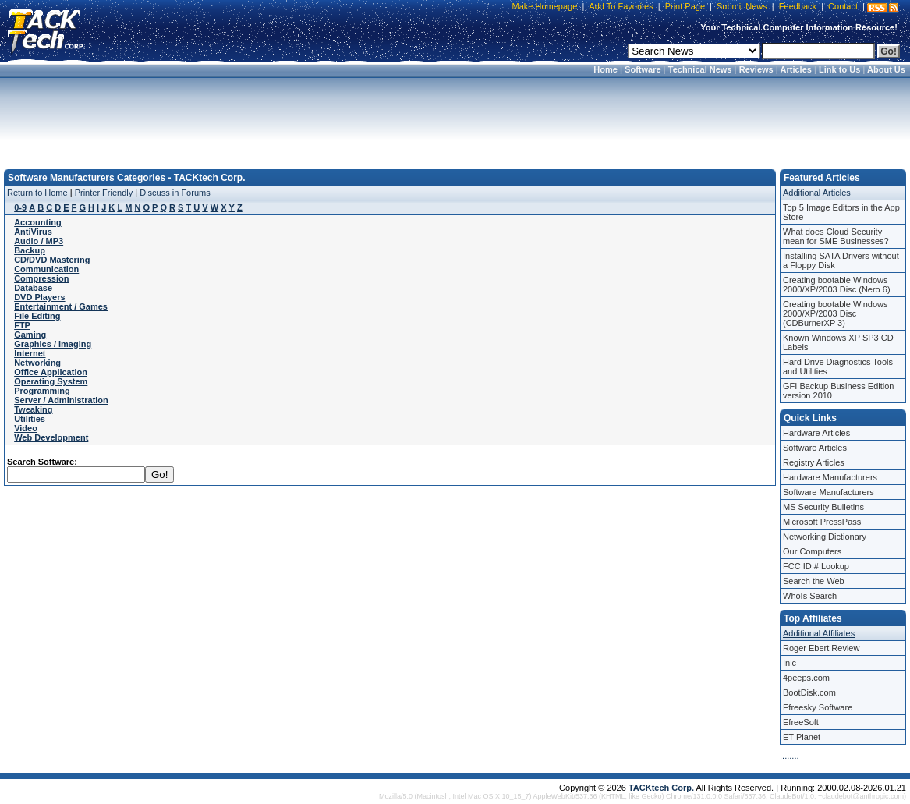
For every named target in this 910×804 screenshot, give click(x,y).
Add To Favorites (621, 6)
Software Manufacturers (828, 492)
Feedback (797, 6)
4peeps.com (806, 677)
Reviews (756, 69)
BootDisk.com (809, 692)
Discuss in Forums (175, 192)
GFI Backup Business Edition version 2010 (838, 390)
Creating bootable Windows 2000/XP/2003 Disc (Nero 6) (837, 284)
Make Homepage (545, 6)
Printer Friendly (104, 192)
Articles (796, 69)
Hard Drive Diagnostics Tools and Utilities (838, 366)
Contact (843, 6)
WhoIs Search (810, 595)
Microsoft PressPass (822, 521)
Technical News (700, 69)
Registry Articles (813, 462)
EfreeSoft (801, 722)
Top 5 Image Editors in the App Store (841, 212)
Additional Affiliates (819, 633)
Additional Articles (817, 192)
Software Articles (815, 447)
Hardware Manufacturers (830, 477)
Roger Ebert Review (821, 648)
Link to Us (839, 69)
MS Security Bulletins (823, 507)
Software (642, 69)
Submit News (742, 6)
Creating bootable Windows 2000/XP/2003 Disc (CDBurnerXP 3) (835, 313)
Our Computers (812, 551)
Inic (789, 663)
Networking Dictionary (824, 536)
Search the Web (813, 581)
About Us (886, 69)
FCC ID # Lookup (816, 566)
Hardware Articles (816, 432)
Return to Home (37, 192)
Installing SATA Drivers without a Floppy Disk (841, 260)
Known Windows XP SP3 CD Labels (838, 342)
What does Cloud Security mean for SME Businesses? (836, 236)
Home (605, 69)
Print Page (685, 6)
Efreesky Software (817, 707)
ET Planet (801, 737)
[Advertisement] (455, 118)
